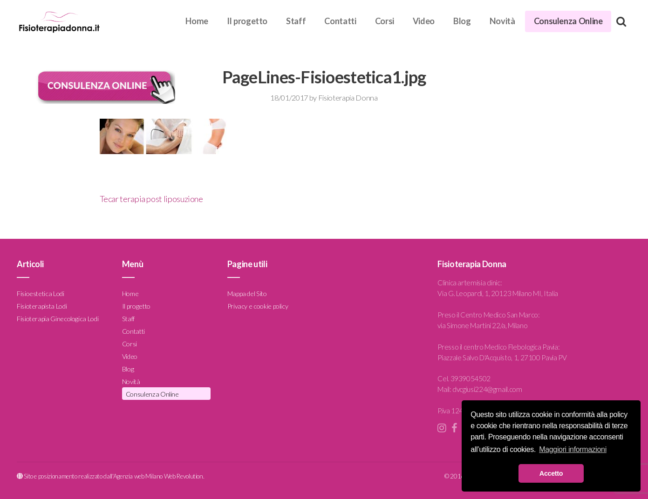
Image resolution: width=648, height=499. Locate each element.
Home (196, 21)
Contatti (340, 21)
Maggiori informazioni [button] (573, 449)
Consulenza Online (568, 21)
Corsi (384, 21)
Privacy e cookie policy (257, 306)
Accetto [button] (551, 473)
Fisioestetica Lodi (40, 293)
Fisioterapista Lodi (42, 306)
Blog (462, 21)
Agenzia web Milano (138, 476)
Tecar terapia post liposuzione (151, 199)
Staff (296, 21)
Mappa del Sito (247, 293)
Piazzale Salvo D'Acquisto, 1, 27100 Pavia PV (501, 357)
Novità (502, 21)
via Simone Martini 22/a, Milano (482, 325)
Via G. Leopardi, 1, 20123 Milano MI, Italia (497, 293)
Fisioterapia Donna (348, 97)
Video (424, 21)
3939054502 (470, 378)
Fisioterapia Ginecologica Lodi (57, 319)
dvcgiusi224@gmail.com (487, 389)
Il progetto (247, 21)
